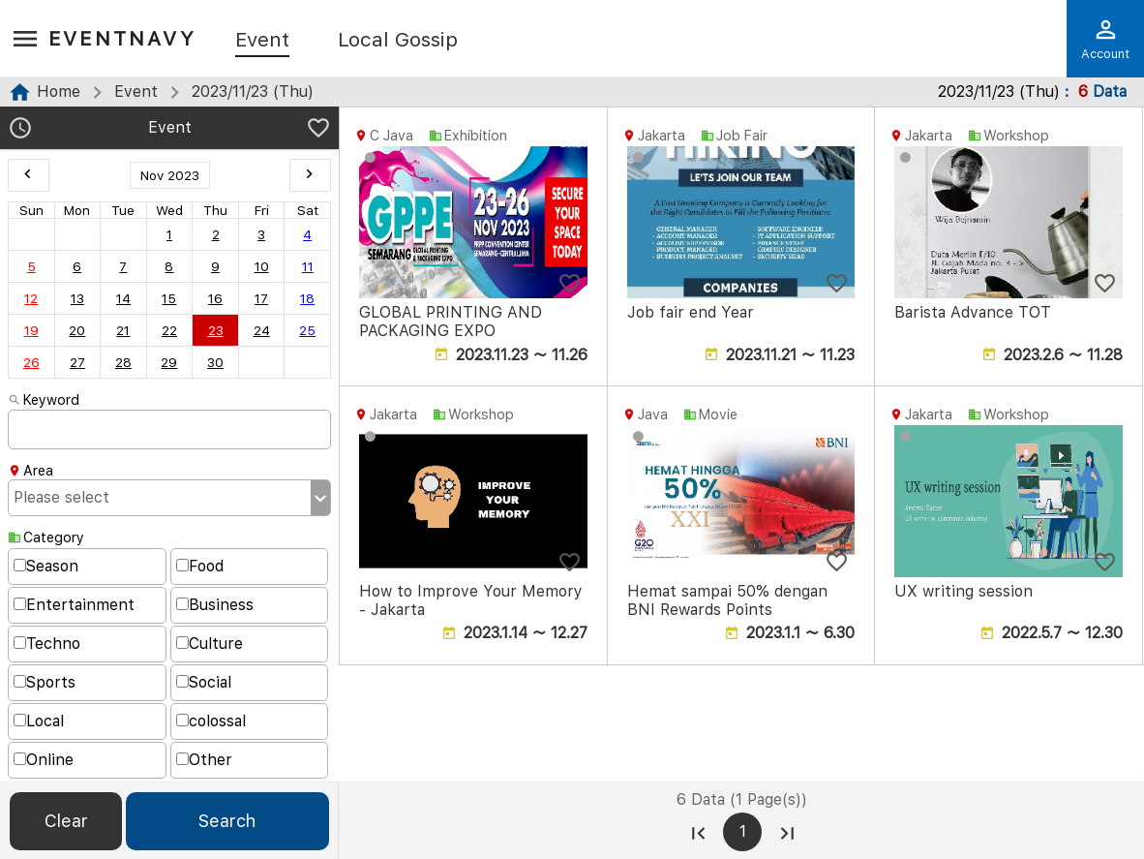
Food (200, 566)
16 (215, 298)
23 (216, 330)
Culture (209, 643)
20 (77, 330)
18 (307, 298)
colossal (211, 721)
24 (262, 330)
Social (203, 682)
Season (46, 566)
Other (204, 760)
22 (169, 330)
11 (308, 266)
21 (123, 330)
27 (77, 362)
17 (261, 298)
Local (39, 721)
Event (262, 40)
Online (44, 760)
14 (123, 298)
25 (307, 330)
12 (31, 298)
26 (31, 362)
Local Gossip (398, 40)
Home (58, 91)
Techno (47, 643)
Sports (44, 682)
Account (1105, 38)
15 (169, 298)
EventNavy (122, 38)
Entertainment (74, 605)
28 (123, 362)
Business (215, 605)
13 (77, 298)
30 (215, 362)
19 (31, 330)
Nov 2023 (169, 175)
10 (262, 266)
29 (169, 362)
